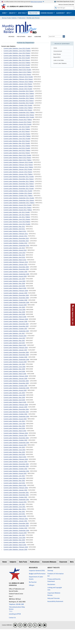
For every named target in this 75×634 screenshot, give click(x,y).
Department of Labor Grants (36, 578)
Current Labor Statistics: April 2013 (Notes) (17, 67)
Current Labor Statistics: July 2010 (14, 248)
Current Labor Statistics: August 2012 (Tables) (18, 119)
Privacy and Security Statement (53, 580)
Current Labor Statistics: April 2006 (14, 371)
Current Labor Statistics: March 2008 (15, 316)
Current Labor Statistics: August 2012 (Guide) (18, 124)
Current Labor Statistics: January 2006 (15, 378)
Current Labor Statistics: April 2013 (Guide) (17, 65)
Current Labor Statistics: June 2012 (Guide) (17, 138)
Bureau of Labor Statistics (9, 18)
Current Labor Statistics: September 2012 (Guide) (19, 117)
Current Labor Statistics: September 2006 (16, 359)
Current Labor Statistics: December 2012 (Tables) (19, 93)
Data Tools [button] (22, 13)
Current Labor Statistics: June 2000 (14, 537)
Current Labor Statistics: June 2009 (14, 281)
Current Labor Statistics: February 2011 (16, 233)
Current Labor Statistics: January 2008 (15, 321)
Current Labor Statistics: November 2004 (16, 412)
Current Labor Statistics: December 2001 (16, 492)
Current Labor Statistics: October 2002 (15, 468)
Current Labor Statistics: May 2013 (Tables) (17, 55)
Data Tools (23, 562)
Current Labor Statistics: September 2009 (16, 274)
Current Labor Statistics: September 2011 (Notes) (19, 200)
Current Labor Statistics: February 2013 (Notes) (18, 79)
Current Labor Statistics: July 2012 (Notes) (17, 131)
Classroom (63, 562)
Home (4, 562)
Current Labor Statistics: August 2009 (15, 276)
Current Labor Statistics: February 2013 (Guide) (18, 77)
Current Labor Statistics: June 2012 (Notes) (17, 134)
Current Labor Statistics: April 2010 (14, 257)
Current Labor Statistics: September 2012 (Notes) (19, 115)
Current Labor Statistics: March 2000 (15, 545)
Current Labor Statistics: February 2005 (16, 404)
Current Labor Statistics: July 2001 (14, 504)
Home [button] (4, 13)
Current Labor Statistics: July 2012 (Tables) (17, 129)
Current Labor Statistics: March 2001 (15, 516)
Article (55, 48)
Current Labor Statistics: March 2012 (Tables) (18, 160)
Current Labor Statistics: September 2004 (16, 416)
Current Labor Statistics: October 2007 (15, 328)
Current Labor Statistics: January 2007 (15, 350)
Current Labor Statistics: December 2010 (16, 238)
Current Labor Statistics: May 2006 (14, 369)
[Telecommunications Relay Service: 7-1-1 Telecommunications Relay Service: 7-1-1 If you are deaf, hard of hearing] (17, 609)
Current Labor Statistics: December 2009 (16, 267)
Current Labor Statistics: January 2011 (15, 236)
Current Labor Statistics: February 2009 (16, 290)
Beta (72, 562)
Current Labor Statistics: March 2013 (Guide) (17, 69)
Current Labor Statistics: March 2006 (15, 373)
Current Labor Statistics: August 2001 (15, 502)
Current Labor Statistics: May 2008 (14, 312)
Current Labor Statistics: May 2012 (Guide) (17, 143)
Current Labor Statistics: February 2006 (16, 376)
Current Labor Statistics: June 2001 (14, 506)
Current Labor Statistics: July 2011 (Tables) (17, 217)
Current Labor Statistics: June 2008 (14, 309)
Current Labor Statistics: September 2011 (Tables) (19, 202)
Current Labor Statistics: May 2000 (14, 540)
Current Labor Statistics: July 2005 (14, 393)
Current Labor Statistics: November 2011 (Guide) (19, 188)
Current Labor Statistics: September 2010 (16, 245)
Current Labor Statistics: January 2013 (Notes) (18, 84)
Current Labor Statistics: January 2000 (15, 549)
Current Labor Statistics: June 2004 (14, 423)
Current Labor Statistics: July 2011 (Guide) (17, 212)
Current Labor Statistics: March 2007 (15, 345)
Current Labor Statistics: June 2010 (14, 252)
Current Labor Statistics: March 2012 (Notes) (17, 157)
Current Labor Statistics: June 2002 (14, 478)
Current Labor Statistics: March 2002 (15, 485)
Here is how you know (36, 1)
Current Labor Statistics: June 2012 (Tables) (17, 136)
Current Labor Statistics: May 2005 (14, 397)
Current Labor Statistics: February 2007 (16, 347)
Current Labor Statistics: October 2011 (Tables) (18, 195)
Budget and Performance (37, 574)
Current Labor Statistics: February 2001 (16, 518)
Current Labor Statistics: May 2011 (14, 226)
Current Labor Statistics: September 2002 (16, 471)
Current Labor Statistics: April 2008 (14, 314)
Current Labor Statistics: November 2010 (16, 241)
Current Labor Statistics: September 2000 (16, 530)
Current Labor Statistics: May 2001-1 (15, 509)
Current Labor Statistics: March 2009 (15, 288)
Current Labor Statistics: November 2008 (16, 297)
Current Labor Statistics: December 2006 (16, 352)
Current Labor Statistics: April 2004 (14, 428)
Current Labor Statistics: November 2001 (16, 495)
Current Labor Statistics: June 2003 (14, 449)
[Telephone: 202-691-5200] (17, 604)
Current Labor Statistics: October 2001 (15, 497)
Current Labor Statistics (60, 63)
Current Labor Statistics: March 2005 (15, 402)
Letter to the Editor (59, 60)
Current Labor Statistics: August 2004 (15, 419)
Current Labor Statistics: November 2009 (16, 269)
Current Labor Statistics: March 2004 (15, 431)
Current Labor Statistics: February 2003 (16, 459)
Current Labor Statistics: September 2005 (16, 388)
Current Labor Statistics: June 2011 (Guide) (17, 224)
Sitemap (50, 570)
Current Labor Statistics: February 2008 (16, 319)
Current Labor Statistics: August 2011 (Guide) (18, 205)
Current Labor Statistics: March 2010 (15, 260)
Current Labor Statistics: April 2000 (14, 542)
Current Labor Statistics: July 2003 (14, 447)
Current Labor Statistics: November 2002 (16, 466)
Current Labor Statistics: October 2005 (15, 385)
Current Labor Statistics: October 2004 (15, 414)
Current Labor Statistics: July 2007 (14, 333)
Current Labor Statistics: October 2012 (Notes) (18, 110)
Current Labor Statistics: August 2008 (15, 305)
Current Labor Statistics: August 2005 (15, 390)
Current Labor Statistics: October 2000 (15, 528)
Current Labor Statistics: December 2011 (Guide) (19, 176)
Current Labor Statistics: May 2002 (14, 480)
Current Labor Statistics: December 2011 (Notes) (19, 179)
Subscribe (37, 36)
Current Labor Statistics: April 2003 (14, 454)
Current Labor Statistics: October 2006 (15, 357)
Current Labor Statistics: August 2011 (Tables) (18, 210)
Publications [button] (33, 13)
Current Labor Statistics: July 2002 (14, 476)
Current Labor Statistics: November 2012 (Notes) (19, 100)
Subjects (13, 562)
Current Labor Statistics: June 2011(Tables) (17, 221)
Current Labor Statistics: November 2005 (16, 383)
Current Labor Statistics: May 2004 (14, 426)
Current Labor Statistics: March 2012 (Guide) (17, 155)
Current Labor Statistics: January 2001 (15, 521)
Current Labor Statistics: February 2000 (16, 547)
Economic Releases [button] (47, 13)
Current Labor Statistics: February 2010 (16, 262)
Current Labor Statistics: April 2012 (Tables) (17, 150)
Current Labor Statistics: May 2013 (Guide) (17, 58)
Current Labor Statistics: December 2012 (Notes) (19, 91)
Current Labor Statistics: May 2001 (14, 511)
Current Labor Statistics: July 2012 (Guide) (17, 127)
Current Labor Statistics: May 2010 (14, 255)
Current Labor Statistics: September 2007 (16, 331)
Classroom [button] (60, 13)
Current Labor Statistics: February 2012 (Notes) (18, 164)
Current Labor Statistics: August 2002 (15, 473)
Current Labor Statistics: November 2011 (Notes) (19, 183)
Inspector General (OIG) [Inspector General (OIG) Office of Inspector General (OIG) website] (37, 570)
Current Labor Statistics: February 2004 (16, 433)
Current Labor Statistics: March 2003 (15, 457)
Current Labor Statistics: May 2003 (14, 452)
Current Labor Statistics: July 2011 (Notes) (17, 214)
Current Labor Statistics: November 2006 (16, 354)
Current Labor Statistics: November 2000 (16, 525)
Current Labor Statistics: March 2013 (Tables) (18, 72)
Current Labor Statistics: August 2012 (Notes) (18, 122)
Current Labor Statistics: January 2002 (15, 490)
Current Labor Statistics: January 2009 (15, 293)
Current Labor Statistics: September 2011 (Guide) (19, 198)
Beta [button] (68, 13)
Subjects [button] (12, 13)
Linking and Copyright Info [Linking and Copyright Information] (54, 588)
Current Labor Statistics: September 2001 (16, 499)
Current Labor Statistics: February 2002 (16, 487)
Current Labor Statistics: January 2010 (15, 264)
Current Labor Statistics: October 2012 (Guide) (18, 105)
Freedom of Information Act (55, 575)
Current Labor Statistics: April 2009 (14, 286)
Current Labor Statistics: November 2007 (16, 326)
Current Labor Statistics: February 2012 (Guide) (18, 162)
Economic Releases (49, 562)
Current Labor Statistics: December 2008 (16, 295)
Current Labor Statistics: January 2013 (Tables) (18, 86)
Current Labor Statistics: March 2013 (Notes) (17, 74)
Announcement (58, 51)
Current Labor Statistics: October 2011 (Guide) (18, 191)
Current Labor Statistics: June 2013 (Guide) (17, 48)
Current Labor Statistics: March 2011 (15, 231)
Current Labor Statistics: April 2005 (14, 400)
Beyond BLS (57, 57)
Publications (21, 18)
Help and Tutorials (53, 598)
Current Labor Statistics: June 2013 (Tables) (17, 50)
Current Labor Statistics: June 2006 (14, 366)
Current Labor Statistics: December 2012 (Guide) (19, 96)
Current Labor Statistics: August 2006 (15, 362)
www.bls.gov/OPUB (15, 614)
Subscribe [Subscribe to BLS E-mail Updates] (71, 4)
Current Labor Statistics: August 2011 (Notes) (18, 207)
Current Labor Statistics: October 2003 (15, 440)
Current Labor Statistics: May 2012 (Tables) (17, 146)
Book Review (57, 54)
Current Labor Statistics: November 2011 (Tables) (19, 186)
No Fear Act (33, 582)
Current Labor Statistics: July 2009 (14, 279)
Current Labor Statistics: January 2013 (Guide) (18, 89)
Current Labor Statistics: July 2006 (14, 364)
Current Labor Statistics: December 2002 (16, 464)
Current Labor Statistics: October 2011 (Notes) (18, 193)
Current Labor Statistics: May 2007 (14, 340)
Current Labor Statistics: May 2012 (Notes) (17, 141)
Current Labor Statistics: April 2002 (14, 483)
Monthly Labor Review (33, 18)
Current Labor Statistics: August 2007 (15, 335)
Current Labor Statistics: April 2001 (14, 514)
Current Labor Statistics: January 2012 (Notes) (18, 172)
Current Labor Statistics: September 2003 (16, 442)
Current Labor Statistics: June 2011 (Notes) (17, 219)
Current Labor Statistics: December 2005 (16, 381)
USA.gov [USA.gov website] (31, 585)
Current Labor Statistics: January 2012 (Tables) (18, 174)
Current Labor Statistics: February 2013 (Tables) (18, 81)
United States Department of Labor (64, 2)
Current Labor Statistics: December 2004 (16, 409)
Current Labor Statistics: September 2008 (16, 302)
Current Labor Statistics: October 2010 (15, 243)
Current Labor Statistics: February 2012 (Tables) (18, 167)
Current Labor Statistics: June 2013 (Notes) (17, 53)
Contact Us (12, 617)
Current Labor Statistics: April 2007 (14, 343)
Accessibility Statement (55, 601)
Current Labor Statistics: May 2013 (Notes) (17, 60)
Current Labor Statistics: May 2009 (14, 283)
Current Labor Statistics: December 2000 (16, 523)
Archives (11, 36)
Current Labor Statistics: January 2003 (15, 461)
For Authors (21, 36)
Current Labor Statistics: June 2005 (14, 395)
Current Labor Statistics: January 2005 (15, 407)
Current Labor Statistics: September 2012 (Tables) (19, 112)
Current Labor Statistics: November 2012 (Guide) (19, 103)
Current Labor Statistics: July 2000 (14, 535)
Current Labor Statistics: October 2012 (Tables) (18, 108)
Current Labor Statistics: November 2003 (16, 438)
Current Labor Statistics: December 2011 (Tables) (19, 181)
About (30, 36)
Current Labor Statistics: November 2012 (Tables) (19, 98)
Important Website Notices (53, 594)
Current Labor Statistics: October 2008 (15, 300)
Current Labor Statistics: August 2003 (15, 445)
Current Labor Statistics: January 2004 (15, 435)
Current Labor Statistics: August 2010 (15, 250)
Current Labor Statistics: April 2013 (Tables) (17, 62)
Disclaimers (51, 584)
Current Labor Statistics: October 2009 (15, 271)
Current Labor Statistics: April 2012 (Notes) (17, 153)
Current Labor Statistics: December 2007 (16, 324)
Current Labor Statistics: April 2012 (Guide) (17, 148)
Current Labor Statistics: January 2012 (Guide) (18, 169)
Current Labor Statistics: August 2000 (15, 533)
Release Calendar (63, 4)
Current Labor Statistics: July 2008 (14, 307)
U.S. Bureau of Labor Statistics (20, 6)
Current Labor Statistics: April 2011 (14, 229)
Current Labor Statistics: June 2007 (14, 338)
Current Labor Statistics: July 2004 (14, 421)
